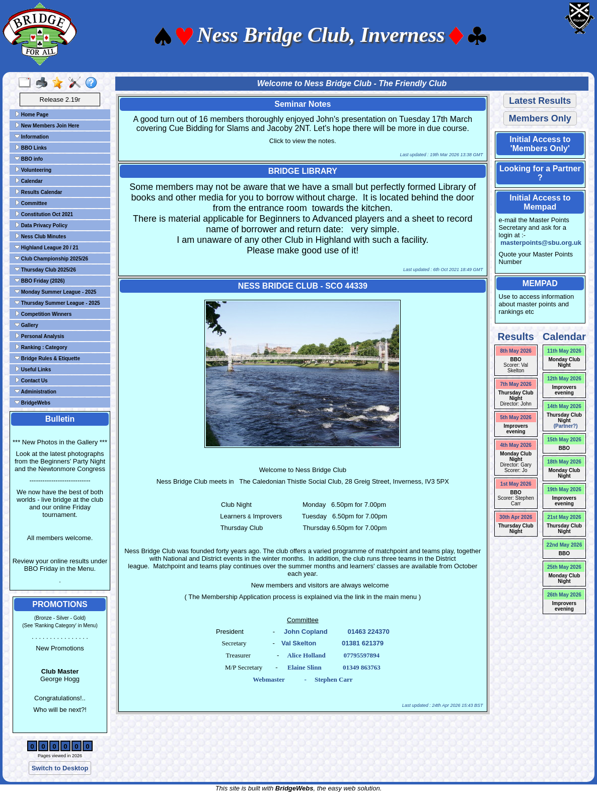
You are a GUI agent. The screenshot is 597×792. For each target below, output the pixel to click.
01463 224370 (368, 631)
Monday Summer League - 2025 (55, 292)
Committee (31, 203)
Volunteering (33, 170)
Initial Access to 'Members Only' (539, 144)
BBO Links (31, 148)
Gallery (26, 325)
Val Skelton (298, 643)
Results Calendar (38, 192)
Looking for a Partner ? (540, 173)
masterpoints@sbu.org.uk (540, 242)
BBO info (29, 159)
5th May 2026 (516, 417)
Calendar (29, 181)
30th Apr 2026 (515, 517)
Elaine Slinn (304, 667)
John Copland (306, 631)
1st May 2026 (516, 484)
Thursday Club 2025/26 (45, 270)
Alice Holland (306, 655)
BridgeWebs (32, 403)
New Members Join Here (47, 125)
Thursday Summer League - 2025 (57, 303)
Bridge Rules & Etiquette (47, 358)
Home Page (31, 114)
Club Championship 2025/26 (51, 258)
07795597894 (361, 655)
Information (32, 137)
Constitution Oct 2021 (44, 214)
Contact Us (31, 380)
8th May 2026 (516, 351)
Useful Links (33, 369)
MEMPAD (540, 283)
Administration (35, 391)
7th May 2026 (516, 384)
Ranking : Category (41, 347)
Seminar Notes (302, 104)
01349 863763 (362, 667)
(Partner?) (564, 426)
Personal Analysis (39, 336)
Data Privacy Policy (41, 225)
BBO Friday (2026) (39, 281)
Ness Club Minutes (40, 236)
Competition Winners (43, 314)
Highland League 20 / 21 (47, 247)
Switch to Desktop (60, 768)
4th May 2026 (516, 445)
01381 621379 (363, 643)
